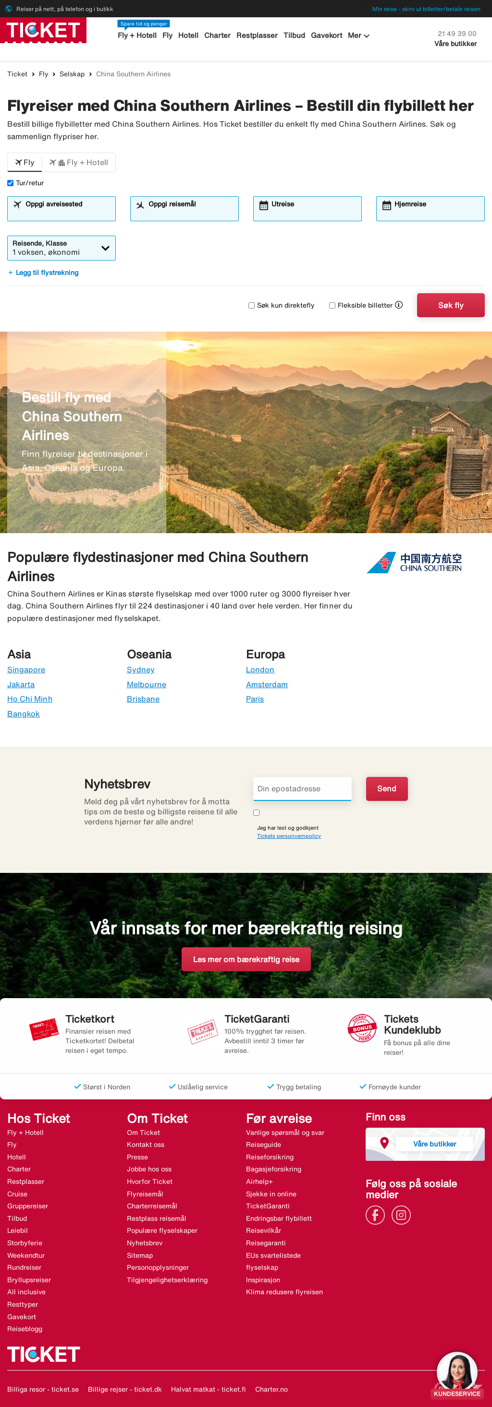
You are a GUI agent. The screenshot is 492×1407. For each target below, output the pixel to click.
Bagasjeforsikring (273, 1169)
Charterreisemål (152, 1206)
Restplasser (257, 35)
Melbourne (146, 684)
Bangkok (23, 713)
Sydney (141, 669)
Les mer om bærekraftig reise (246, 959)
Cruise (17, 1194)
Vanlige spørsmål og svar (285, 1132)
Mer (360, 36)
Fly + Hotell (137, 35)
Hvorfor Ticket (149, 1181)
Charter (217, 35)
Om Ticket (143, 1132)
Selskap (72, 74)
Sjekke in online (271, 1194)
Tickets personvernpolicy (289, 835)
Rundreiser (24, 1267)
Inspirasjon (263, 1279)
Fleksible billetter (361, 305)
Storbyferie (24, 1243)
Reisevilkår (263, 1230)
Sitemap (140, 1255)
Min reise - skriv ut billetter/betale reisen (426, 9)
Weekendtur (26, 1255)
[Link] (378, 1214)
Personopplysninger (158, 1267)
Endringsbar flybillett (279, 1218)
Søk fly (451, 305)
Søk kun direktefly (281, 305)
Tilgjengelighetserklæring (167, 1279)
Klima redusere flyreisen (284, 1291)
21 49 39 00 (457, 33)
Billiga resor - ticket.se (43, 1389)
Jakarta (21, 684)
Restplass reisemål (156, 1218)
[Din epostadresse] (302, 789)
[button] (25, 162)
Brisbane (143, 699)
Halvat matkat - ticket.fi (208, 1389)
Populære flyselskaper (162, 1230)
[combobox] (67, 213)
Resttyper (22, 1304)
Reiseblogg (24, 1328)
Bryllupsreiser (29, 1279)
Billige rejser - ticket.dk (125, 1389)
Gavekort (326, 35)
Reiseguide (263, 1144)
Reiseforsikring (270, 1157)
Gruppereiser (27, 1206)
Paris (255, 699)
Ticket (17, 74)
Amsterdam (267, 684)
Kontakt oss (145, 1144)
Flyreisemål (145, 1194)
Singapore (26, 669)
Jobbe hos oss (149, 1169)
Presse (137, 1157)
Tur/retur (25, 182)
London (260, 669)
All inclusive (26, 1291)
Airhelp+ (259, 1181)
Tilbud (294, 35)
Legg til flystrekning (42, 272)
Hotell (188, 35)
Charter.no (271, 1389)
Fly (167, 35)
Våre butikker (455, 43)
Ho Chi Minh (30, 699)
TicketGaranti (268, 1206)
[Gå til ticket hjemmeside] (43, 29)
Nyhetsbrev (144, 1243)
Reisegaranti (266, 1243)
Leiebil (17, 1230)
